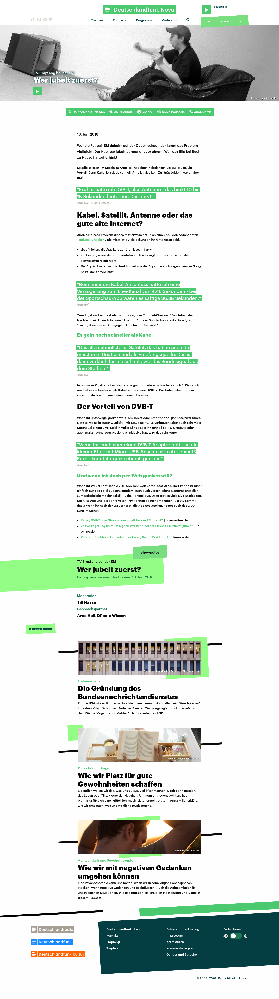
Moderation (169, 20)
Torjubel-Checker (91, 239)
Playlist (225, 21)
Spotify (144, 112)
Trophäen (113, 948)
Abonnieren (200, 112)
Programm (144, 20)
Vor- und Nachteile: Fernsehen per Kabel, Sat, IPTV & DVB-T (124, 537)
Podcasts (119, 20)
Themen (97, 20)
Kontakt (112, 935)
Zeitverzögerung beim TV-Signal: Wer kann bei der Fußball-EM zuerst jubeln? (137, 526)
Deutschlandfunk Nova (123, 929)
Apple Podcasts (171, 112)
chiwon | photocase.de (264, 98)
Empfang (113, 942)
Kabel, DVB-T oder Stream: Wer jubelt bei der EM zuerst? (122, 520)
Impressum (174, 935)
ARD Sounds (121, 112)
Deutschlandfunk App (86, 112)
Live (209, 21)
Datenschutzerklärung (182, 929)
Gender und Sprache (181, 954)
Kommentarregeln (179, 948)
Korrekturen (175, 942)
